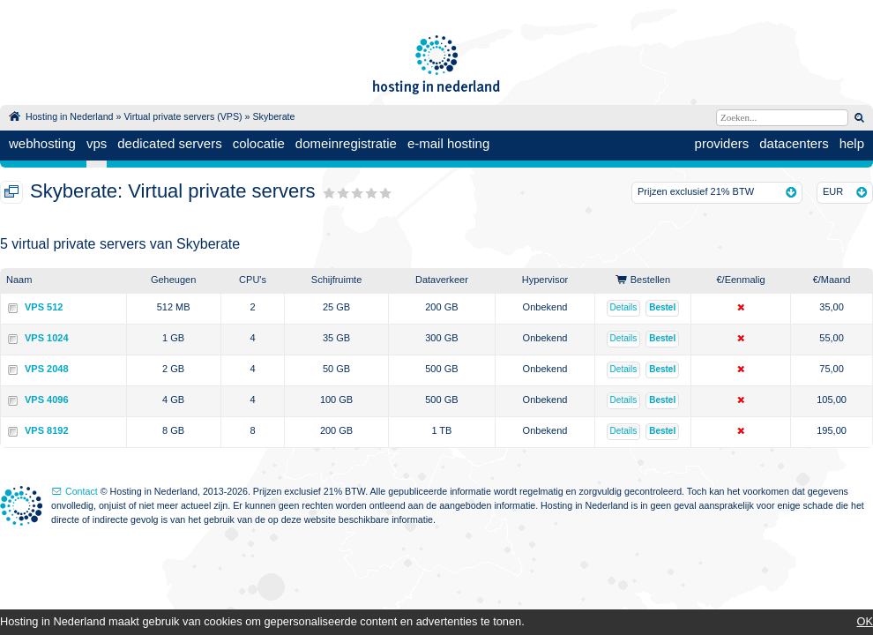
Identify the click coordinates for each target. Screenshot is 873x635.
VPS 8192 (47, 430)
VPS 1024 (47, 337)
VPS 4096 (47, 399)
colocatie (259, 143)
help (851, 143)
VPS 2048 (47, 368)
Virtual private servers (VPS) (182, 116)
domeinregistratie (346, 143)
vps (96, 143)
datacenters (793, 143)
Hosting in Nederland (70, 116)
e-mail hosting (448, 143)
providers (722, 143)
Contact (81, 491)
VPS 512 (44, 307)
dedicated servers (169, 143)
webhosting (42, 143)
